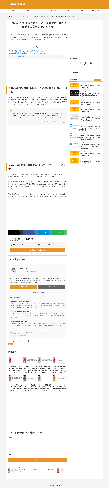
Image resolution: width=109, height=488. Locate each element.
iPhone (41, 11)
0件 (30, 341)
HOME (13, 11)
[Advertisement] (37, 71)
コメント (24, 341)
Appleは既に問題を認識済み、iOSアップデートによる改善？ (29, 53)
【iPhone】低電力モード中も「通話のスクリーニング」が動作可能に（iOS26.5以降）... (89, 146)
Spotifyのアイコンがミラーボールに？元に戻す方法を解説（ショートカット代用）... (89, 95)
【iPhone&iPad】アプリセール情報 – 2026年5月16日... (89, 86)
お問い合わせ (95, 11)
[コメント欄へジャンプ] (37, 57)
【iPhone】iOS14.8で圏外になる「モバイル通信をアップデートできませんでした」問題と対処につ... (59, 370)
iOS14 (10, 344)
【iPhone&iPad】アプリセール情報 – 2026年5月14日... (89, 110)
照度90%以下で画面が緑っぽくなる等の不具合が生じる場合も (30, 51)
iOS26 (27, 11)
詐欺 (82, 11)
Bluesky (43, 292)
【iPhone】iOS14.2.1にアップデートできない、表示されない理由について (47, 469)
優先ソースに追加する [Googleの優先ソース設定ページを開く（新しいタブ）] (37, 250)
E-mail (9, 454)
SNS (68, 11)
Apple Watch (54, 11)
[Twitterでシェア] (15, 232)
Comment (10, 437)
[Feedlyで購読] (59, 232)
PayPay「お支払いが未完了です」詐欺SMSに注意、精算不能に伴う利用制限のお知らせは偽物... (90, 137)
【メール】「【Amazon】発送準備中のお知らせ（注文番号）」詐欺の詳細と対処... (89, 128)
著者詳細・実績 (23, 286)
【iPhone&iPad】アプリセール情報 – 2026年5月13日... (89, 154)
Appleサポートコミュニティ (55, 121)
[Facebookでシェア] (30, 232)
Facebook (35, 292)
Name (9, 449)
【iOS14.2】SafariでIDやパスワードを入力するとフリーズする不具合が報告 (28, 469)
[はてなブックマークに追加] (45, 232)
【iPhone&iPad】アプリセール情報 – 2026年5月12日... (89, 162)
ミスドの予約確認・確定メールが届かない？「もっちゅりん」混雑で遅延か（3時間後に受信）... (89, 118)
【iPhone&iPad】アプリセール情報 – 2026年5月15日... (89, 103)
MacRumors (29, 174)
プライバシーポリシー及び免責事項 (18, 335)
